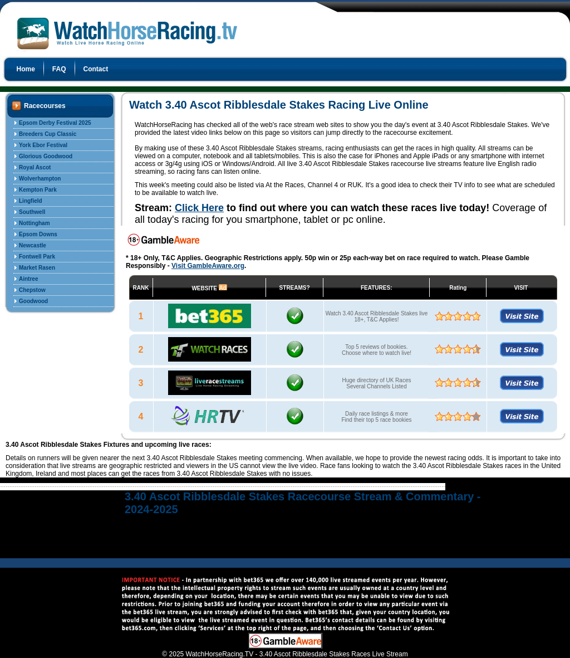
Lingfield (30, 201)
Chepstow (32, 290)
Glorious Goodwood (45, 156)
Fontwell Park (37, 257)
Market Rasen (37, 268)
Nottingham (34, 223)
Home (26, 69)
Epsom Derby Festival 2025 (55, 123)
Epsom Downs (38, 234)
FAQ (59, 69)
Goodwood (33, 301)
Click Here (199, 207)
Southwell (32, 212)
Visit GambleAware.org (207, 266)
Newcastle (32, 245)
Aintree (28, 279)
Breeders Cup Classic (47, 134)
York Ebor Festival (43, 145)
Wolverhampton (40, 179)
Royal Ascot (35, 167)
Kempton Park (38, 190)
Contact (96, 69)
